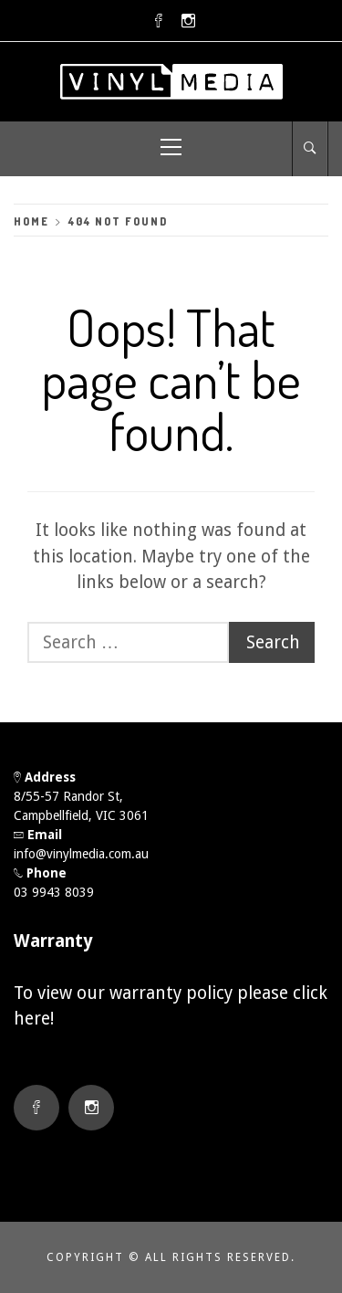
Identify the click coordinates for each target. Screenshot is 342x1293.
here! (34, 1018)
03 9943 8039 (54, 892)
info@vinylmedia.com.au (81, 853)
